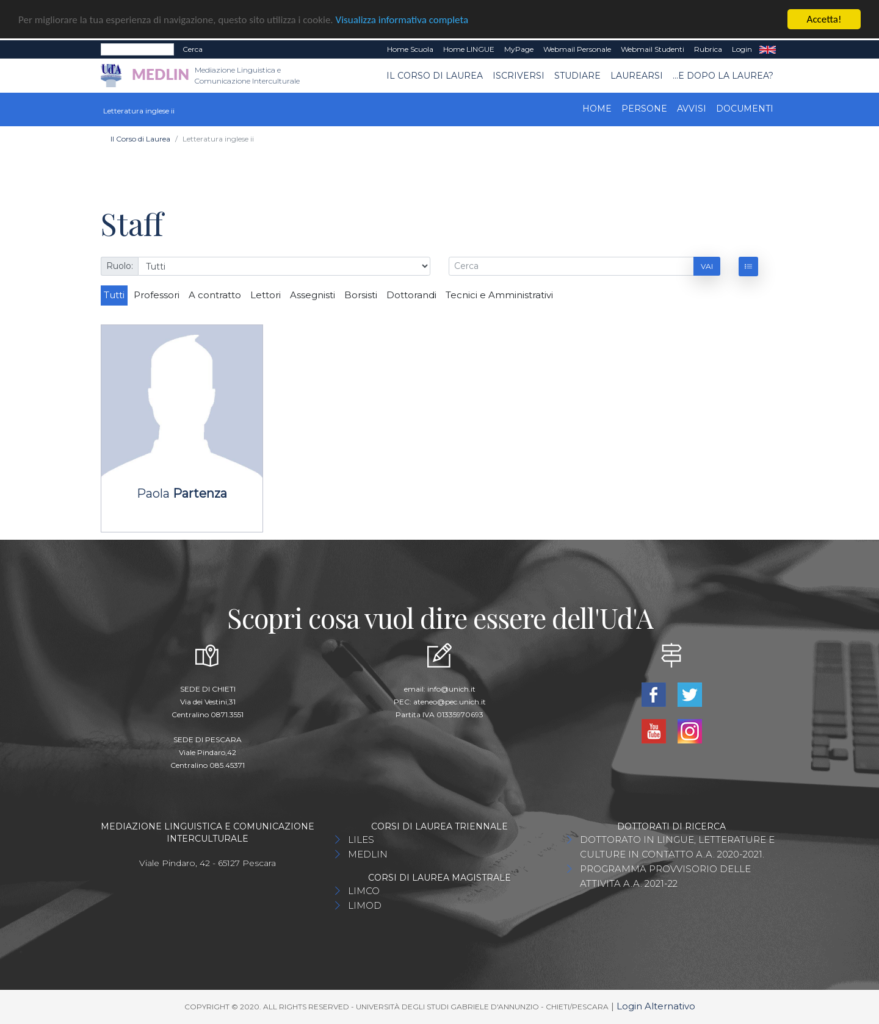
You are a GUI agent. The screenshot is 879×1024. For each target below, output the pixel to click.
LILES (361, 839)
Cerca (193, 49)
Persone (644, 108)
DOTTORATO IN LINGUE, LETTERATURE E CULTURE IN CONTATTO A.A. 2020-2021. (677, 847)
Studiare (577, 75)
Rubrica (708, 49)
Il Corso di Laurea (434, 75)
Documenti (744, 108)
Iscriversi (518, 75)
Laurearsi (636, 75)
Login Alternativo (656, 1006)
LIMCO (364, 891)
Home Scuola (410, 49)
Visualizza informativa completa (402, 19)
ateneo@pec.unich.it (449, 701)
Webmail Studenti (652, 49)
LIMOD (365, 905)
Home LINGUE (468, 49)
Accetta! (824, 19)
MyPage (519, 49)
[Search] (137, 49)
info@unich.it (451, 688)
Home (597, 108)
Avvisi (691, 108)
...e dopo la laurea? (723, 75)
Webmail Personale (577, 49)
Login (742, 49)
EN (767, 49)
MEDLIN (368, 854)
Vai (707, 265)
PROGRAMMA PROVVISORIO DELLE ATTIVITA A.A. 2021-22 (665, 876)
